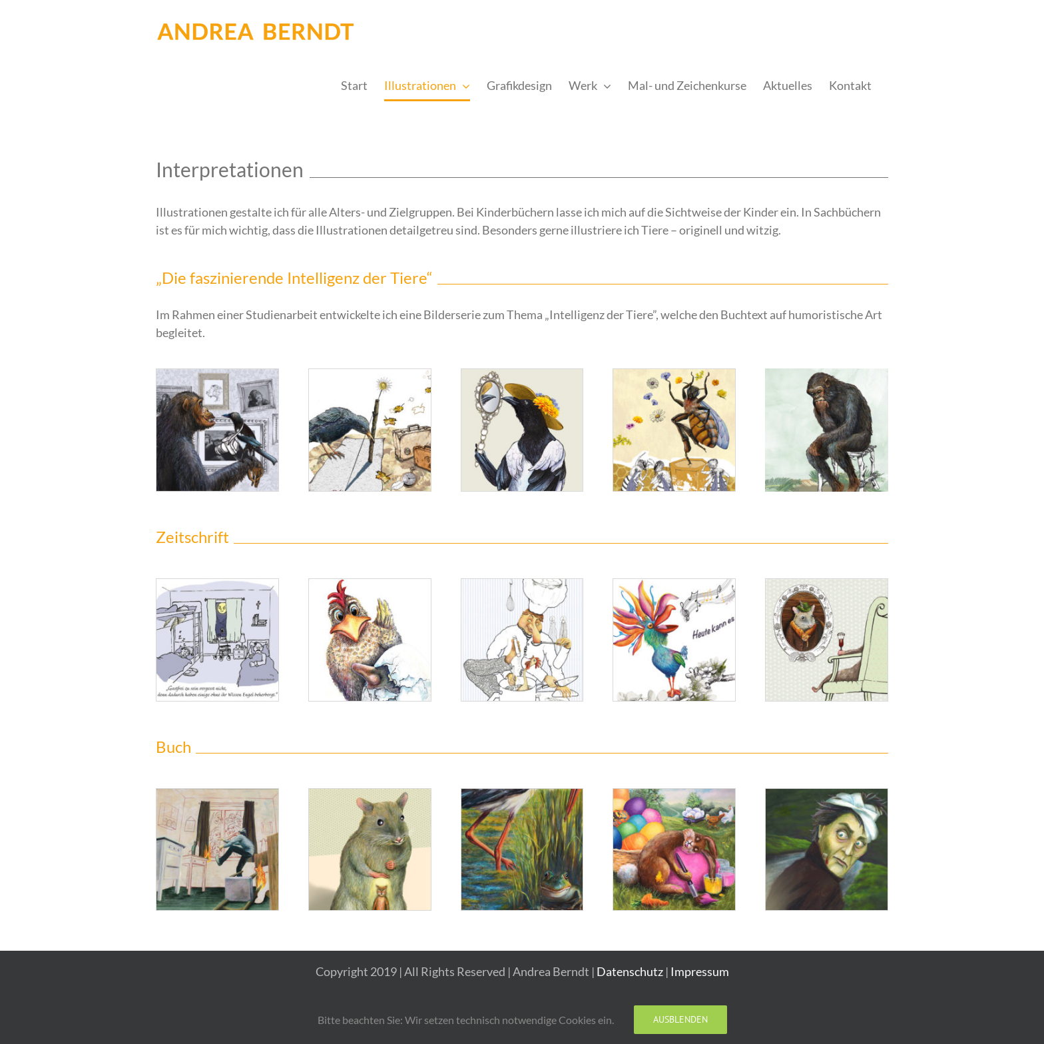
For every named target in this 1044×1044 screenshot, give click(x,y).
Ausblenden (680, 1019)
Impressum (699, 971)
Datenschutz (630, 971)
